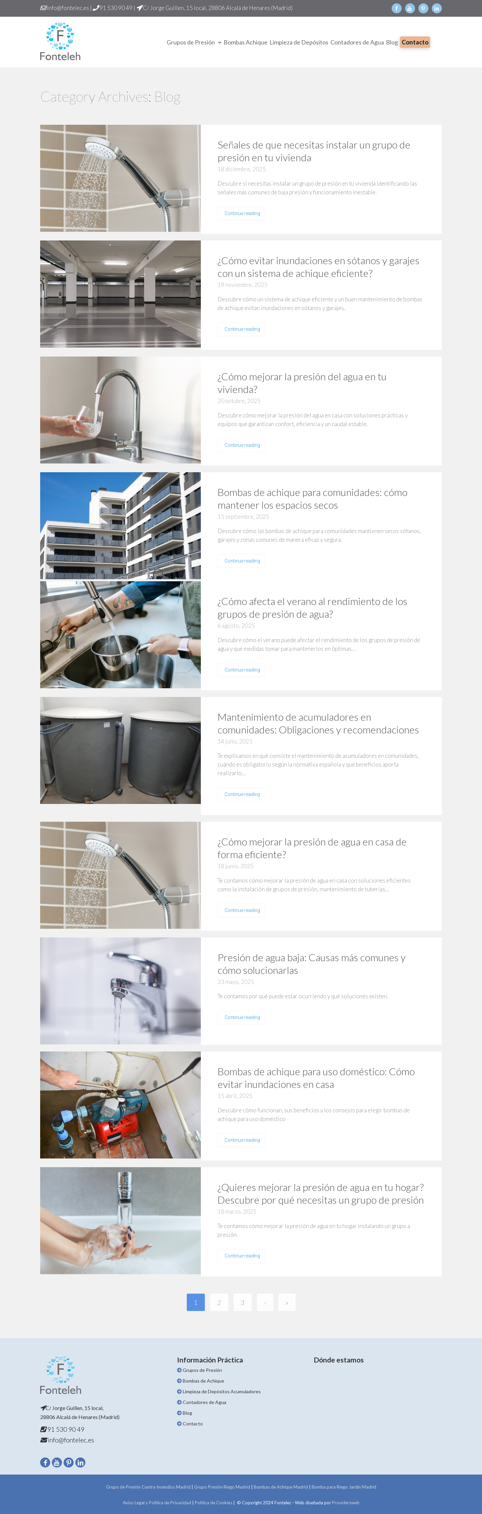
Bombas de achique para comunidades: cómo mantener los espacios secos (312, 498)
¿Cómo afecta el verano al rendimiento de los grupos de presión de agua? (312, 607)
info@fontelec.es (67, 7)
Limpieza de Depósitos (298, 42)
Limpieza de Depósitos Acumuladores (222, 1391)
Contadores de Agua (357, 42)
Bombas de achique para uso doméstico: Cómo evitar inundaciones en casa (316, 1077)
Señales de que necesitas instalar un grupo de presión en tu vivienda (314, 150)
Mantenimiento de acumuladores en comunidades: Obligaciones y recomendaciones (318, 723)
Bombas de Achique (203, 1381)
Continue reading (242, 213)
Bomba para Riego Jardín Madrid (344, 1487)
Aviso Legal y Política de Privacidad (157, 1502)
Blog (392, 42)
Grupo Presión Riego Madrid (222, 1487)
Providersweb (345, 1502)
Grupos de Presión (191, 42)
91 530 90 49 (115, 7)
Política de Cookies (213, 1502)
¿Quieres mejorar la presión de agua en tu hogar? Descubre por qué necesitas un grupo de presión (321, 1193)
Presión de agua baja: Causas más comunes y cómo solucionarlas (312, 963)
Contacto (415, 42)
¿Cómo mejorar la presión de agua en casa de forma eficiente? (312, 847)
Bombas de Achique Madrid (281, 1487)
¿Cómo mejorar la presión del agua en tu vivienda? (302, 382)
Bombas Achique (245, 42)
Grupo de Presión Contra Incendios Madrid (148, 1487)
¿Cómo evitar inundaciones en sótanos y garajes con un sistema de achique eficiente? (318, 266)
